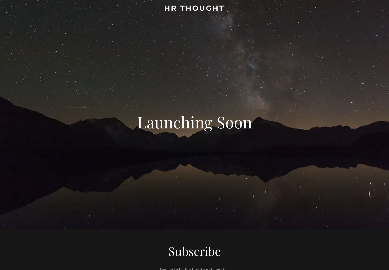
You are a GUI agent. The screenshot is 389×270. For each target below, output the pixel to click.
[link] (195, 9)
